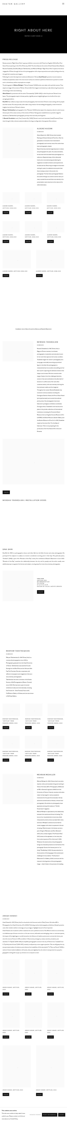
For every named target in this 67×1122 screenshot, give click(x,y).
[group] (33, 307)
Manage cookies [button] (35, 1114)
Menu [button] (63, 4)
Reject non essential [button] (49, 1114)
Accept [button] (61, 1114)
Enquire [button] (6, 219)
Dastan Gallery (14, 4)
